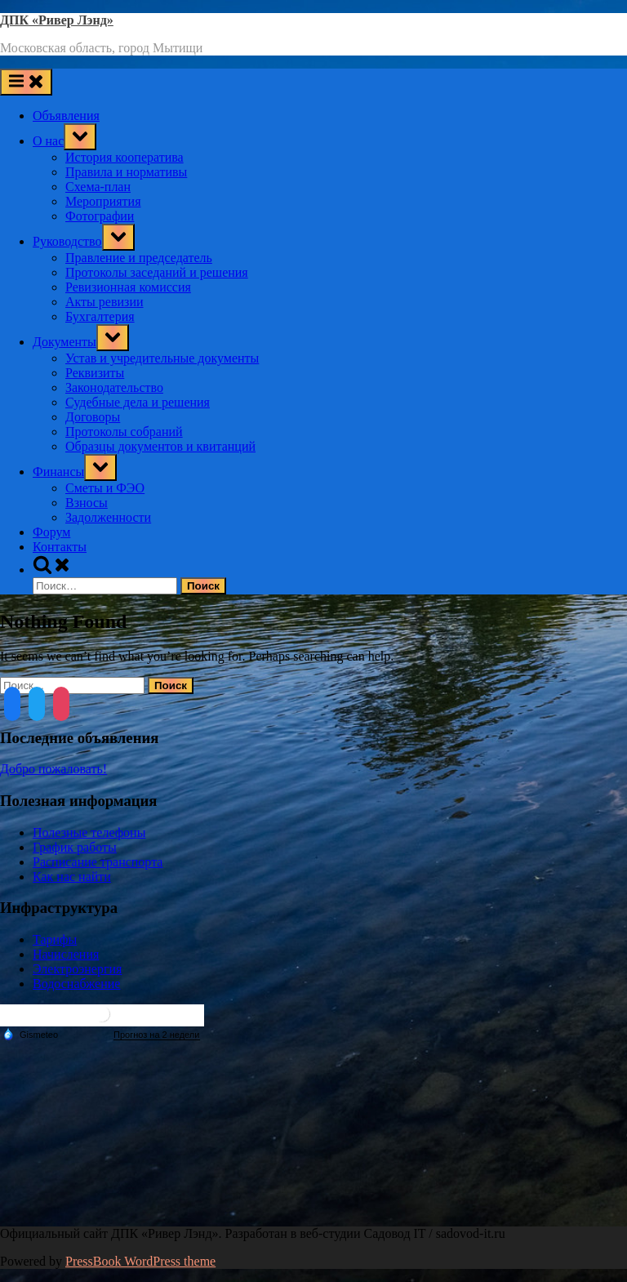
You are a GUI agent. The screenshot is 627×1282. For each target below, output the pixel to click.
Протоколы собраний (124, 431)
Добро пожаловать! (53, 769)
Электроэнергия (77, 969)
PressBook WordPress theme (140, 1261)
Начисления (66, 954)
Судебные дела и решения (137, 402)
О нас (48, 141)
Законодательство (114, 387)
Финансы (58, 472)
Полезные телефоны (89, 832)
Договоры (92, 417)
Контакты (60, 547)
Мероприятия (103, 201)
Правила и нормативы (126, 172)
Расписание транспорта (97, 862)
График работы (75, 847)
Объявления (66, 115)
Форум (51, 532)
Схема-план (98, 187)
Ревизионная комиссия (128, 287)
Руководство (67, 241)
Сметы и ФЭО (105, 488)
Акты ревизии (104, 302)
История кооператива (124, 157)
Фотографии (99, 216)
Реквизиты (94, 373)
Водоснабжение (76, 983)
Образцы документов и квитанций (160, 446)
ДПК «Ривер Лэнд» (56, 20)
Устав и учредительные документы (162, 358)
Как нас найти (72, 877)
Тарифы (55, 939)
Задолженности (108, 517)
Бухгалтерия (100, 316)
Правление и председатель (138, 258)
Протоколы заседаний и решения (156, 272)
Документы (64, 342)
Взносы (86, 503)
